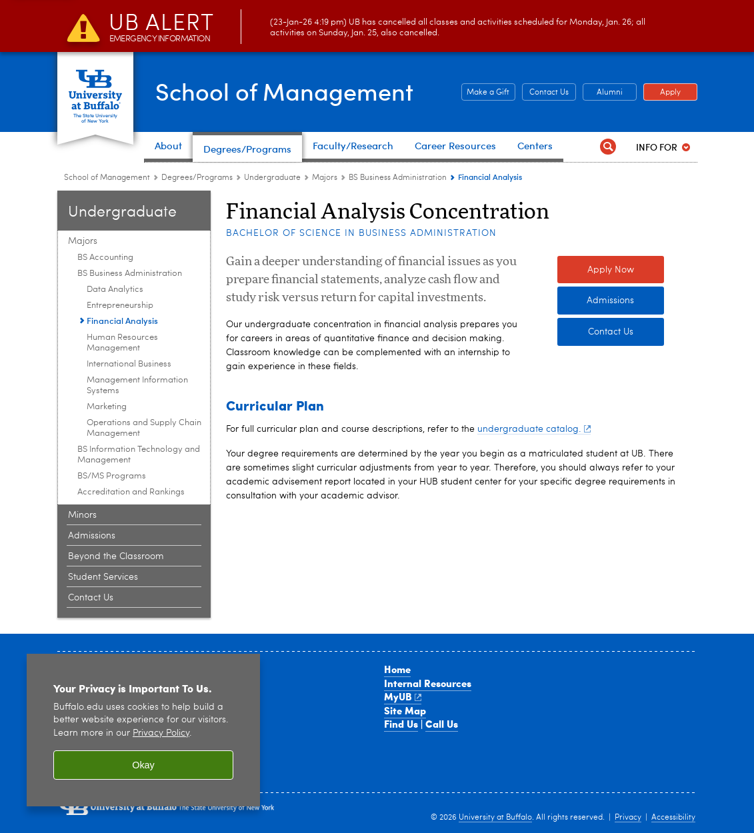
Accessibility (673, 818)
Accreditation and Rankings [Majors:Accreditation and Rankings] (131, 492)
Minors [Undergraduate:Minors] (82, 515)
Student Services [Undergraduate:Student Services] (103, 577)
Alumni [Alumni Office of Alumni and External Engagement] (603, 92)
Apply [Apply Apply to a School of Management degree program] (662, 92)
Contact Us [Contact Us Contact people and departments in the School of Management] (545, 92)
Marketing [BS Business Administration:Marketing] (107, 407)
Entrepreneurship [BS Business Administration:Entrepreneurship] (120, 305)
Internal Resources (427, 683)
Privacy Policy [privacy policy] (161, 733)
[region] (143, 730)
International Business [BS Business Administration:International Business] (129, 364)
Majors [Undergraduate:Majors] (324, 178)
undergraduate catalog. (534, 429)
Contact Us (610, 332)
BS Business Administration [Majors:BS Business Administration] (398, 178)
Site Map (405, 710)
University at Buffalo (495, 818)
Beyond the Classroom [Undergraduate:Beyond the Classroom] (116, 556)
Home (397, 669)
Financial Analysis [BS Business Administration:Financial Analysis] (122, 321)
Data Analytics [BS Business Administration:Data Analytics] (115, 289)
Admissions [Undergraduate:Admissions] (91, 535)
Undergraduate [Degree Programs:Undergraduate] (272, 178)
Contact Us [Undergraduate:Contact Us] (90, 597)
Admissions (610, 300)
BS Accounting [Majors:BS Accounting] (105, 257)
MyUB (403, 696)
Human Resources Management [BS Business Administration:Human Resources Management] (122, 343)
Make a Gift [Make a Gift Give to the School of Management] (485, 92)
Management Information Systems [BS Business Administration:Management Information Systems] (137, 385)
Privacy (628, 818)
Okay (143, 765)
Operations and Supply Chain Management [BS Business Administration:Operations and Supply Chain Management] (144, 428)
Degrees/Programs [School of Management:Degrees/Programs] (197, 178)
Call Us (441, 723)
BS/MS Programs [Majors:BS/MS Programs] (111, 476)
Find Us (401, 723)
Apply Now (610, 270)
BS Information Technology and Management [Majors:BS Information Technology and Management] (138, 454)
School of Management (284, 90)
